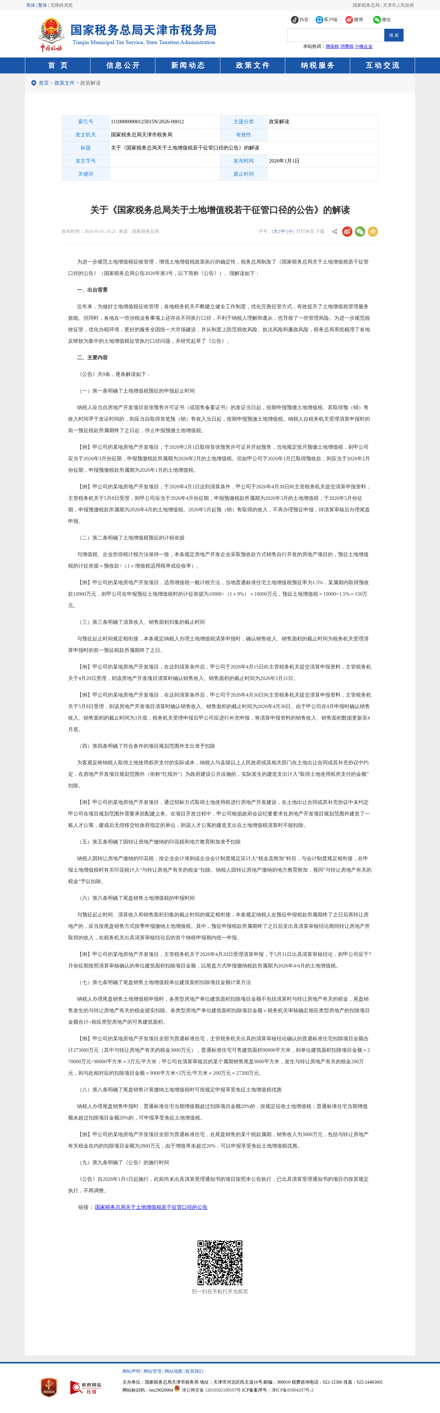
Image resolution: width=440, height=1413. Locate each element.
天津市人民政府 (398, 5)
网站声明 (131, 1371)
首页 (44, 83)
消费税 (347, 46)
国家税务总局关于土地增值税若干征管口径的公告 (151, 1207)
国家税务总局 (366, 5)
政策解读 (90, 83)
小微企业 (364, 46)
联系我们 (194, 1371)
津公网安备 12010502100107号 (211, 1390)
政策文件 (64, 83)
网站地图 (174, 1371)
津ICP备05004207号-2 (292, 1390)
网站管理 (152, 1371)
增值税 (332, 46)
